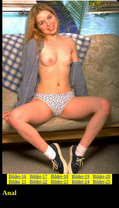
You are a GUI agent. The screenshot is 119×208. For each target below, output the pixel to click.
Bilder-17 (38, 176)
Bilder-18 (59, 176)
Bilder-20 (101, 176)
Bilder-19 (80, 176)
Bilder (14, 181)
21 (24, 181)
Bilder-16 (17, 176)
